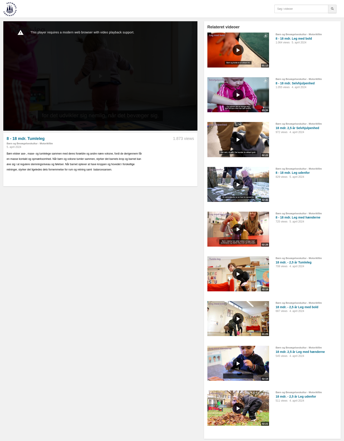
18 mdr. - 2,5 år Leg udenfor (296, 396)
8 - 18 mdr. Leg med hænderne (298, 217)
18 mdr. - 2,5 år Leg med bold (297, 307)
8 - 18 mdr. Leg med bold (294, 38)
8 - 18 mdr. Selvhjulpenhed (295, 83)
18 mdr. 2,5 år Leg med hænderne (300, 352)
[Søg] (332, 9)
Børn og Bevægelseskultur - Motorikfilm (30, 143)
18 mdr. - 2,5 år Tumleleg (294, 262)
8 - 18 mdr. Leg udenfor (293, 172)
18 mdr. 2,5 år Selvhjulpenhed (297, 128)
